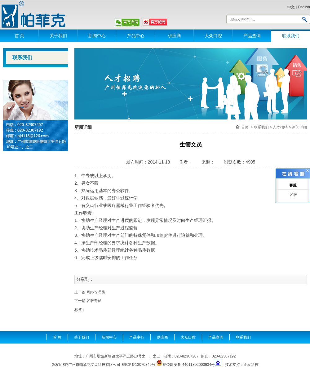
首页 (245, 127)
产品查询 (252, 35)
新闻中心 (97, 35)
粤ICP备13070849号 (138, 364)
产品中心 (135, 35)
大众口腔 (213, 35)
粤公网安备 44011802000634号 (185, 363)
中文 (291, 7)
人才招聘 (280, 127)
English (304, 7)
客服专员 (93, 301)
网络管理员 (95, 292)
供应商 (174, 35)
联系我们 (290, 35)
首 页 (19, 35)
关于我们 (58, 35)
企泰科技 (251, 364)
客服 (293, 194)
